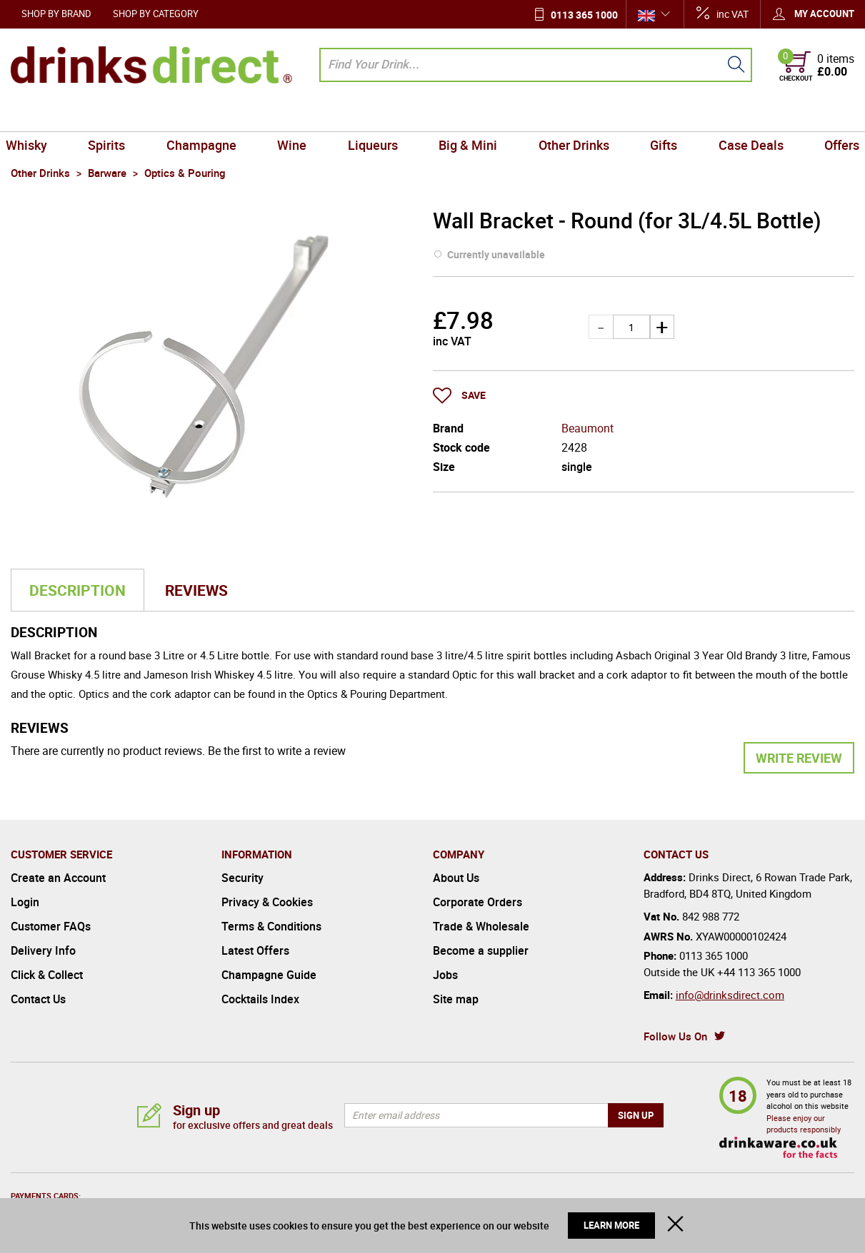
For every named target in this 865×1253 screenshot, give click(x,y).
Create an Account (58, 878)
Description (77, 590)
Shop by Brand (56, 13)
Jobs (445, 975)
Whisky (37, 114)
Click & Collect (47, 975)
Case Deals (742, 114)
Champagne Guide (268, 975)
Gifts (657, 114)
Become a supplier (481, 950)
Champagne (207, 114)
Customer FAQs (51, 926)
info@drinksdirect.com (730, 995)
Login (25, 902)
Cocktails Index (260, 999)
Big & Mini (467, 114)
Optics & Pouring (346, 693)
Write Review (799, 757)
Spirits (115, 114)
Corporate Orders (477, 902)
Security (242, 878)
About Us (456, 878)
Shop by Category (156, 13)
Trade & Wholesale (481, 926)
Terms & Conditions (271, 926)
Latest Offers (255, 950)
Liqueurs (374, 114)
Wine (295, 114)
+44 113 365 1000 (759, 972)
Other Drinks (570, 114)
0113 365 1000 (584, 14)
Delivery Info (43, 950)
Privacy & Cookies (267, 902)
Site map (456, 999)
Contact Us (38, 999)
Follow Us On (675, 1036)
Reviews (196, 590)
